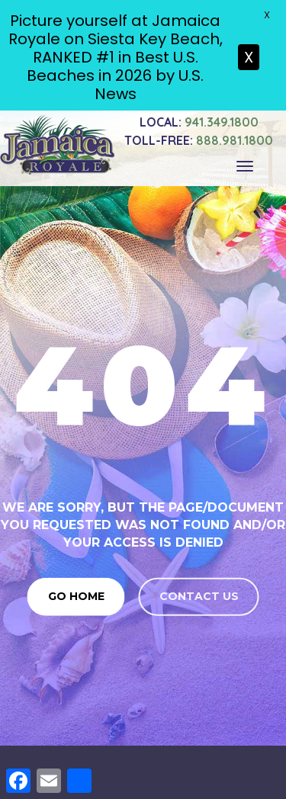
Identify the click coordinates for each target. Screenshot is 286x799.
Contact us (199, 591)
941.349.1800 (199, 117)
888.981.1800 (198, 136)
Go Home (76, 591)
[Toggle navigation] (245, 162)
